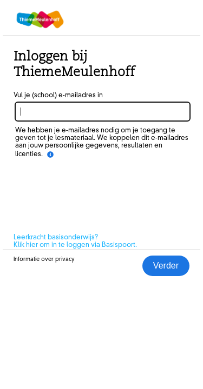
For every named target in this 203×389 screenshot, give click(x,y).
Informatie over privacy (44, 259)
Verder (166, 265)
